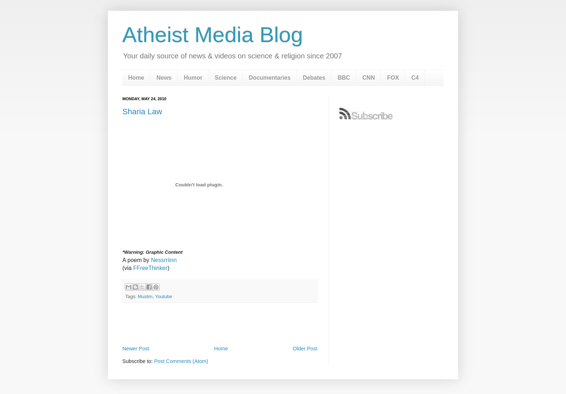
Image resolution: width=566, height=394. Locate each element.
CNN (368, 78)
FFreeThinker (150, 268)
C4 (414, 78)
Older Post (305, 348)
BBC (344, 78)
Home (136, 78)
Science (225, 78)
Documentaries (270, 78)
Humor (193, 78)
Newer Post (135, 348)
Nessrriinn (164, 260)
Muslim (145, 296)
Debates (314, 78)
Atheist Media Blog (212, 35)
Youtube (163, 296)
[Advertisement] (219, 324)
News (163, 78)
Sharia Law (142, 111)
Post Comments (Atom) (181, 361)
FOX (393, 78)
